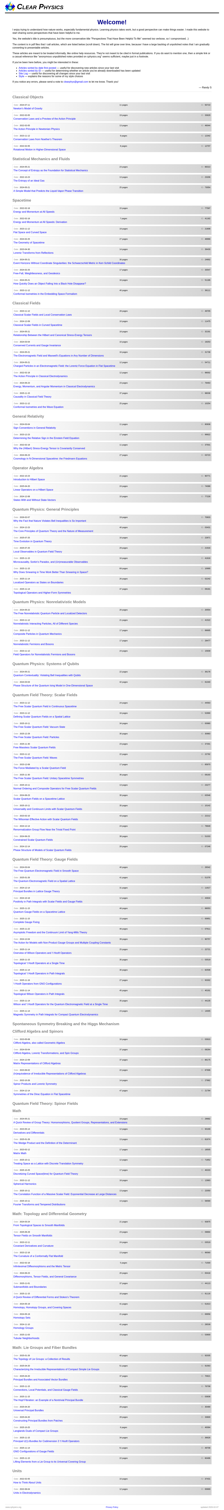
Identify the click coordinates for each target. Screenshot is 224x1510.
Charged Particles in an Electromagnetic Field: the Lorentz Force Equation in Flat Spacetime (64, 366)
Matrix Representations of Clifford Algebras (37, 1063)
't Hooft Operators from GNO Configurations (37, 983)
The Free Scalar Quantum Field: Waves (35, 757)
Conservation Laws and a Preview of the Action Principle (44, 118)
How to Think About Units (27, 1482)
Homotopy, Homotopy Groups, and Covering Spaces (42, 1307)
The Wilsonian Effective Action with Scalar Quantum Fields (45, 819)
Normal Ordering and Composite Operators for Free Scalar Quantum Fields (54, 788)
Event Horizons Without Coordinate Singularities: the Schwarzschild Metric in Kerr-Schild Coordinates (69, 263)
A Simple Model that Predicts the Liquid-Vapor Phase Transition (48, 191)
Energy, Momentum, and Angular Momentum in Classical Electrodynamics (54, 386)
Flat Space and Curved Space (30, 232)
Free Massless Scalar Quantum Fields (34, 747)
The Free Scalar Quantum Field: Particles (36, 737)
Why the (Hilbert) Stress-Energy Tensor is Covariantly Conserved (49, 448)
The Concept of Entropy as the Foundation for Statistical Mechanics (50, 170)
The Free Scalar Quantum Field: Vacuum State (39, 727)
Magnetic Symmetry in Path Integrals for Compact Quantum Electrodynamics (55, 1014)
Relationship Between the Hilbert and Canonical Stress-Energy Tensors (52, 335)
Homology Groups (23, 1328)
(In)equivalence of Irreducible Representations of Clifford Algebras (49, 1073)
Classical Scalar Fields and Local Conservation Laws (42, 314)
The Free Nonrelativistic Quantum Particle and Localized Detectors (50, 613)
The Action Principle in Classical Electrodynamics (40, 376)
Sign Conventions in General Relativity (34, 427)
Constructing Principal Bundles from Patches (38, 1420)
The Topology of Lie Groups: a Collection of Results (41, 1359)
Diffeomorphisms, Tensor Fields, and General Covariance (45, 1276)
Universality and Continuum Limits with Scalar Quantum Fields (47, 809)
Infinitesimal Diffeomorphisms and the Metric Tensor (41, 1266)
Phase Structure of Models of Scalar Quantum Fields (42, 850)
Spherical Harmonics (24, 1184)
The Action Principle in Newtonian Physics (36, 129)
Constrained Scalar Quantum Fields (33, 840)
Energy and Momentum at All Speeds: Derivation (40, 222)
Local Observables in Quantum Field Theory (37, 551)
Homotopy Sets (21, 1317)
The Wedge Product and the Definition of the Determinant (45, 1143)
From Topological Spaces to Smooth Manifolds (39, 1225)
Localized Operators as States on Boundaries (38, 582)
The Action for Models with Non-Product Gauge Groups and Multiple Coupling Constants (62, 942)
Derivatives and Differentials (28, 1132)
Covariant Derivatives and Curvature (33, 1245)
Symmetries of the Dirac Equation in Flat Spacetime (41, 1094)
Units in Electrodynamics (27, 1492)
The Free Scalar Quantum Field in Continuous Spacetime (45, 706)
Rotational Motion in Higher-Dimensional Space (39, 149)
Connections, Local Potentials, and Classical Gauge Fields (45, 1390)
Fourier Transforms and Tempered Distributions (39, 1204)
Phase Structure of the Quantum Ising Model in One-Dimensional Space (53, 685)
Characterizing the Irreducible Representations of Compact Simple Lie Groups (56, 1369)
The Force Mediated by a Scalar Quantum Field (39, 768)
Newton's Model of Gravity (27, 108)
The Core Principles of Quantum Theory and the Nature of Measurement (53, 531)
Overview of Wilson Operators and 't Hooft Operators (42, 953)
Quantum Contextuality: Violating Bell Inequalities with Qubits (47, 675)
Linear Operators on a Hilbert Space (33, 489)
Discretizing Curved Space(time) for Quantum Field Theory (45, 1173)
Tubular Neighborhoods (26, 1338)
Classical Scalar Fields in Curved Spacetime (37, 325)
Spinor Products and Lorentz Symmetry (35, 1084)
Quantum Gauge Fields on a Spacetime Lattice (39, 912)
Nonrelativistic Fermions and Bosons (33, 644)
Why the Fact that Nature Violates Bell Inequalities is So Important (49, 521)
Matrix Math (19, 1153)
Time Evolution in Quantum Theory (32, 541)
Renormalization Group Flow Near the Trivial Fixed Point (44, 829)
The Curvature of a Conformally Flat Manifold (38, 1256)
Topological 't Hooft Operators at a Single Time (39, 963)
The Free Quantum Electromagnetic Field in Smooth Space (46, 870)
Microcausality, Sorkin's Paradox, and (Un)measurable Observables (50, 562)
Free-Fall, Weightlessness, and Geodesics (36, 273)
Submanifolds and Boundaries (30, 1287)
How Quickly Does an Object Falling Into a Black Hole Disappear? (49, 283)
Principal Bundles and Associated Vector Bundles (40, 1379)
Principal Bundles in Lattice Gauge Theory (36, 891)
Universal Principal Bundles (28, 1410)
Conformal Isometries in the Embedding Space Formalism (45, 294)
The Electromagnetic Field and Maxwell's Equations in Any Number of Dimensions (58, 355)
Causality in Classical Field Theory (32, 396)
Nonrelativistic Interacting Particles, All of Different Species (45, 623)
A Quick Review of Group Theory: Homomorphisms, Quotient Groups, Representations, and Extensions (70, 1122)
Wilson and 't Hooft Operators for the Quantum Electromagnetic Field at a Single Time (60, 1004)
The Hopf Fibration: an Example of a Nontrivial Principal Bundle (48, 1400)
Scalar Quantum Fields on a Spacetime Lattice (39, 798)
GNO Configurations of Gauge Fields (33, 1451)
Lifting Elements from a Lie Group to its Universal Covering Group (49, 1461)
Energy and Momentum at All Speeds (33, 211)
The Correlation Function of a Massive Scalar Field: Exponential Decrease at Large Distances (65, 1194)
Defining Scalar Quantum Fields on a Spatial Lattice (41, 716)
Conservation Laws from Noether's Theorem (37, 139)
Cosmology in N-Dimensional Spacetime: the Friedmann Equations (50, 458)
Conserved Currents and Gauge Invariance (37, 345)
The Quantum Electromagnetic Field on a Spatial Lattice (44, 881)
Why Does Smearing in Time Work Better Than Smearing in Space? (50, 572)
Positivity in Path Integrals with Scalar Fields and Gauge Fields (47, 901)
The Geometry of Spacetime (28, 242)
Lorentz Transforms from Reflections (33, 253)
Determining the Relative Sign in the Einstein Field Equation (46, 438)
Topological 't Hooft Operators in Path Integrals (39, 973)
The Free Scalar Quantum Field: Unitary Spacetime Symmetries (48, 778)
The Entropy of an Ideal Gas (28, 180)
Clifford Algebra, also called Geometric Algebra (39, 1043)
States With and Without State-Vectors (34, 500)
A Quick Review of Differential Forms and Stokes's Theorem (46, 1297)
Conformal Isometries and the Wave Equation (38, 407)
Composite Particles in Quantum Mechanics (37, 634)
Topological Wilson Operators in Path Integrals (38, 994)
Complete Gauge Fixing (26, 922)
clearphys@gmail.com (76, 81)
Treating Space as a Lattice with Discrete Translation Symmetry (48, 1163)
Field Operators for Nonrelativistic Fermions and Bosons (44, 654)
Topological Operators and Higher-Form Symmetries (42, 592)
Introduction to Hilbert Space (29, 479)
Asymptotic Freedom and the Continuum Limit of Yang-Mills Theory (50, 932)
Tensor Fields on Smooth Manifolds (32, 1235)
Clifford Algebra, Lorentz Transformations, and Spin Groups (46, 1053)
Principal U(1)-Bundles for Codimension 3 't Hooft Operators (46, 1441)
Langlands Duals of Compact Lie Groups (35, 1431)
